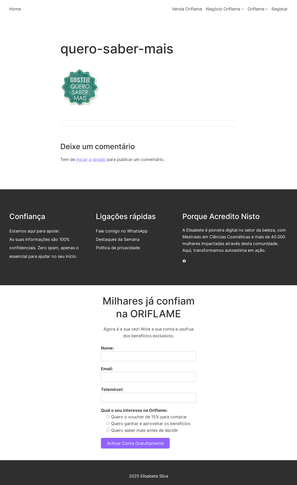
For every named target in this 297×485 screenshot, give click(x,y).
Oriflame (256, 8)
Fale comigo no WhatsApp (122, 230)
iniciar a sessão (91, 159)
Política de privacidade (118, 247)
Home (15, 8)
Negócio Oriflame (223, 8)
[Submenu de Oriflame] (266, 9)
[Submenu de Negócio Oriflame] (242, 9)
